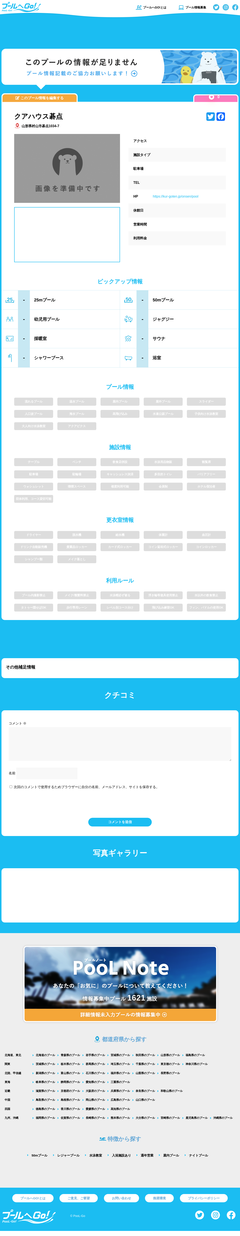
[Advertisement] (120, 30)
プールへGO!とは (151, 7)
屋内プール (171, 1160)
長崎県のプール (95, 1123)
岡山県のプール (95, 1104)
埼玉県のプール (120, 1069)
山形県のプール (170, 1060)
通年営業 (147, 1160)
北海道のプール (45, 1060)
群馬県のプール (95, 1069)
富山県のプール (70, 1078)
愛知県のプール (95, 1087)
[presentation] (120, 808)
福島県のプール (195, 1060)
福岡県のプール (45, 1123)
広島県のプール (120, 1104)
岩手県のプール (95, 1060)
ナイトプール (198, 1160)
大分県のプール (145, 1123)
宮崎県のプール (170, 1123)
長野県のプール (170, 1078)
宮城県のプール (120, 1060)
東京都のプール (170, 1069)
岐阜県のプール (45, 1087)
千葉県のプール (145, 1069)
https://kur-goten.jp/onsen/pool (175, 196)
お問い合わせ (121, 1203)
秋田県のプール (145, 1060)
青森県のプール (70, 1060)
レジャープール (68, 1160)
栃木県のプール (70, 1069)
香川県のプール (70, 1114)
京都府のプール (70, 1096)
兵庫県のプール (120, 1096)
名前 (12, 778)
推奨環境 (159, 1203)
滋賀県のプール (45, 1096)
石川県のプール (95, 1078)
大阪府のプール (95, 1096)
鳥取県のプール (45, 1104)
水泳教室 (95, 1160)
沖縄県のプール (223, 1123)
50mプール (39, 1160)
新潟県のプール (45, 1078)
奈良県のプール (145, 1096)
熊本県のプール (120, 1123)
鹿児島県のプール (197, 1123)
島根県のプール (70, 1104)
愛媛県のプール (95, 1114)
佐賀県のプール (70, 1123)
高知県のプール (120, 1114)
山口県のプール (145, 1104)
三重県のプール (120, 1087)
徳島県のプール (45, 1114)
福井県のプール (120, 1078)
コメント (17, 723)
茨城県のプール (45, 1069)
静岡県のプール (70, 1087)
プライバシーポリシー (204, 1203)
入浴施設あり (121, 1160)
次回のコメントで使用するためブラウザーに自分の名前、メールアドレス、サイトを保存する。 (86, 792)
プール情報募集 (192, 7)
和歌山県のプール (172, 1096)
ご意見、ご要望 (79, 1203)
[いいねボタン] (211, 97)
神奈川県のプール (197, 1069)
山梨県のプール (145, 1078)
